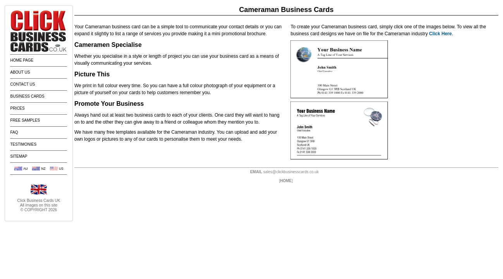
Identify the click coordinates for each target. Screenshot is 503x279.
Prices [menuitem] (17, 108)
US (61, 168)
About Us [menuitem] (20, 72)
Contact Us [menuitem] (22, 84)
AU (25, 168)
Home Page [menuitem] (21, 60)
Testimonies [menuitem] (23, 144)
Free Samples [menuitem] (25, 120)
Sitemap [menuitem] (18, 156)
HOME (286, 181)
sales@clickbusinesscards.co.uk (291, 172)
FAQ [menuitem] (14, 132)
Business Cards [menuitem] (27, 96)
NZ (43, 168)
